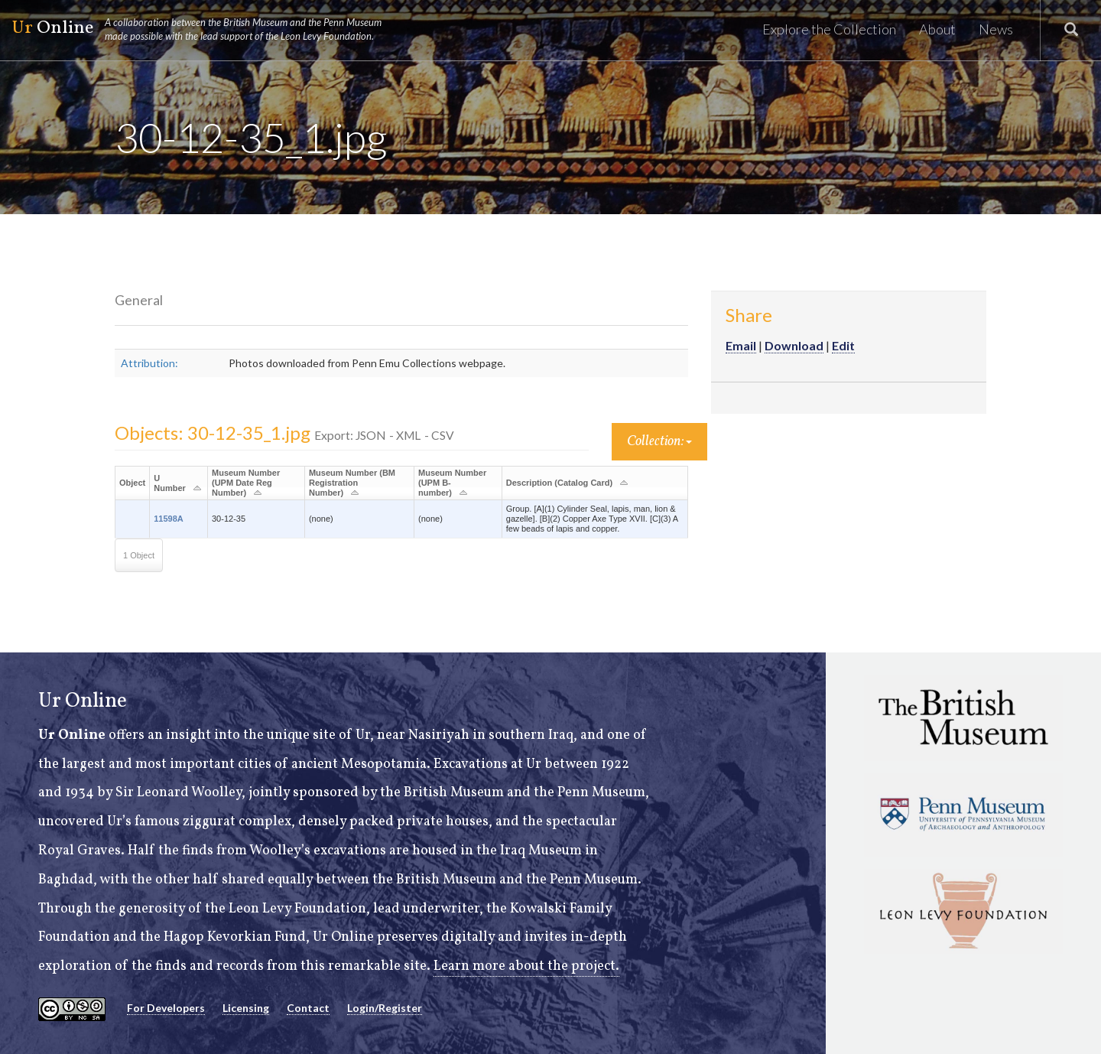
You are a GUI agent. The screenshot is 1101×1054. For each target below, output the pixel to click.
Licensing (245, 1007)
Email (741, 345)
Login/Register (384, 1007)
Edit (843, 345)
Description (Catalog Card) (559, 482)
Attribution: (149, 362)
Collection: (659, 441)
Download (794, 345)
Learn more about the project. (526, 966)
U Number (170, 483)
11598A (169, 518)
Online (203, 29)
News (996, 29)
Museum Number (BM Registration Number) (352, 482)
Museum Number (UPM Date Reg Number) (246, 482)
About (937, 29)
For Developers (166, 1007)
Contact (308, 1007)
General (139, 299)
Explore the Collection (829, 29)
